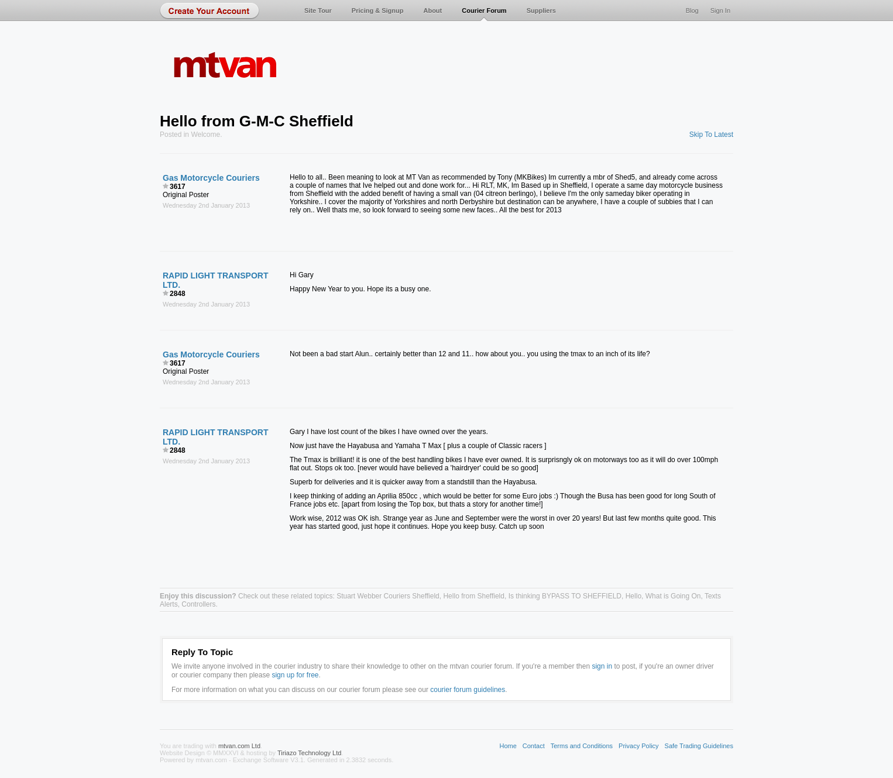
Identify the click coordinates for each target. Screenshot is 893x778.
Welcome (205, 134)
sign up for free (295, 675)
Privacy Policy (638, 745)
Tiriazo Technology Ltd (309, 752)
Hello (633, 596)
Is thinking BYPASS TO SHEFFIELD (565, 596)
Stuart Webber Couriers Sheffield (387, 596)
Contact (534, 745)
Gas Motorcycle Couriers (211, 178)
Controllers (198, 604)
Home (507, 745)
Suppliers (541, 10)
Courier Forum (484, 10)
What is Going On (673, 596)
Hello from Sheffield (473, 596)
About (432, 10)
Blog (692, 10)
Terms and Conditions (582, 745)
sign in (602, 666)
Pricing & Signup (378, 10)
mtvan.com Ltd (239, 745)
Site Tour (318, 10)
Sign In (720, 10)
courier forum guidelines (467, 690)
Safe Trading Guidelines (699, 745)
